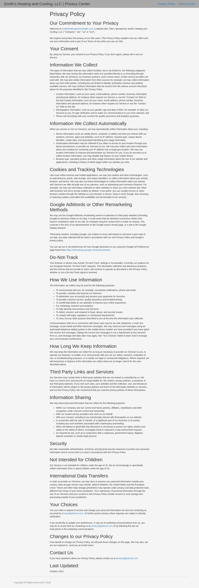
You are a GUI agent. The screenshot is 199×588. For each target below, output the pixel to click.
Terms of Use (187, 3)
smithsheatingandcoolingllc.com (77, 28)
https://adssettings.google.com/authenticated (88, 250)
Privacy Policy (167, 3)
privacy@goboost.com (72, 513)
